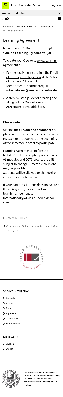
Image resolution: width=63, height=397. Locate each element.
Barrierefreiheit (13, 323)
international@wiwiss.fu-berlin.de (26, 198)
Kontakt (10, 303)
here (41, 106)
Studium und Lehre (26, 26)
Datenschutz (12, 318)
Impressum (11, 313)
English (9, 348)
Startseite (8, 26)
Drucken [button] (10, 343)
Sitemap (10, 308)
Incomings (45, 26)
